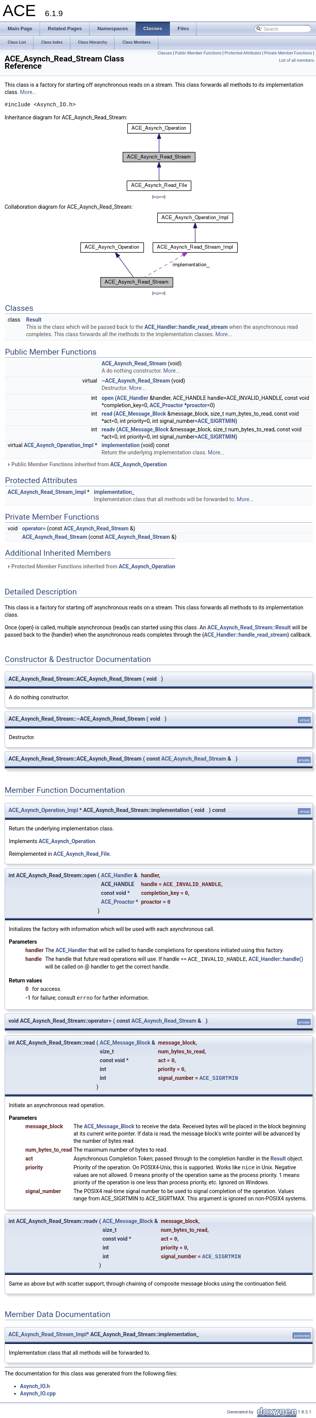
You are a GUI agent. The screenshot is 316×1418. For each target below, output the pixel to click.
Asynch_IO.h (35, 1386)
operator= (33, 528)
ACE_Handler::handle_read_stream (186, 327)
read (106, 414)
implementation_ (114, 492)
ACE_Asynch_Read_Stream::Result (249, 627)
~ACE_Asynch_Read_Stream (135, 381)
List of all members (296, 60)
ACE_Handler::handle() (275, 959)
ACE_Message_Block (140, 414)
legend (158, 197)
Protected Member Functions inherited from (91, 566)
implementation (120, 445)
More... (28, 92)
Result (34, 320)
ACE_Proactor (166, 405)
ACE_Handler (132, 398)
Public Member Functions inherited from (87, 464)
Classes (165, 53)
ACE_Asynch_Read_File (81, 854)
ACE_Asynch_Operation (138, 464)
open (107, 398)
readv (108, 429)
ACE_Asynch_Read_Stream (133, 363)
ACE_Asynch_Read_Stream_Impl (47, 492)
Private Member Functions (288, 53)
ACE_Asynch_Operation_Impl (58, 445)
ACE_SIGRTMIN (216, 421)
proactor (196, 405)
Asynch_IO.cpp (38, 1393)
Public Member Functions (198, 53)
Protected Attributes (243, 53)
